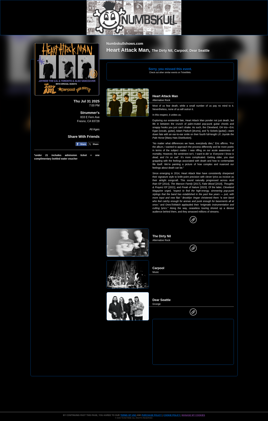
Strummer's (89, 113)
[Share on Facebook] (81, 144)
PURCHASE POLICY (152, 415)
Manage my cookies (193, 415)
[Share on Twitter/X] (94, 144)
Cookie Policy (171, 415)
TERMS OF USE (128, 415)
